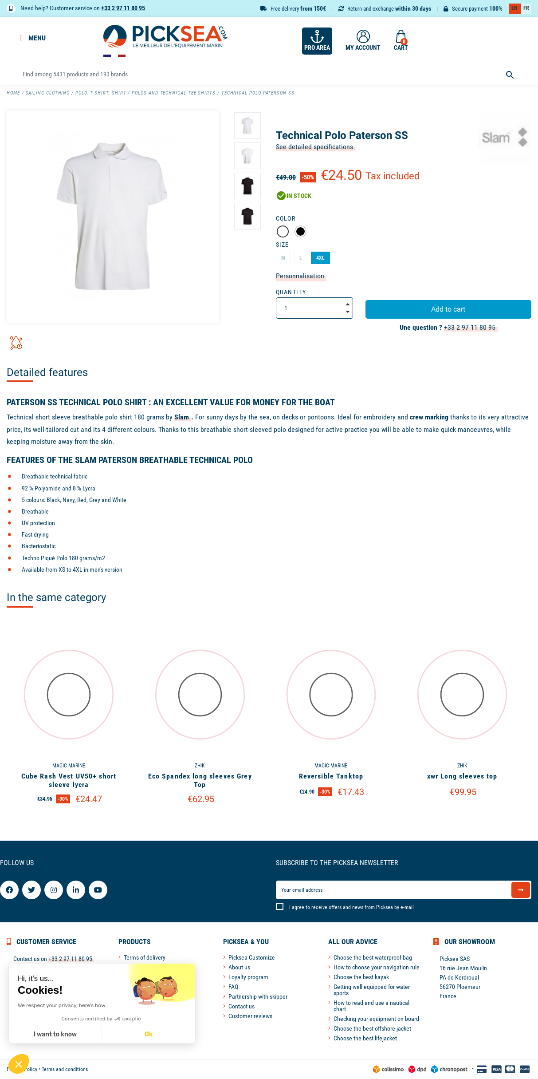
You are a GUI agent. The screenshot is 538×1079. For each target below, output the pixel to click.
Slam (181, 417)
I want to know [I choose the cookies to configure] (54, 1034)
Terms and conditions (65, 1069)
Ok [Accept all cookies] (148, 1034)
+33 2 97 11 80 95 (123, 8)
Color (286, 218)
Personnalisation (300, 276)
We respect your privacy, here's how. (61, 1005)
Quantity (291, 292)
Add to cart (448, 309)
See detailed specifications (314, 146)
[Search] (268, 74)
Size (282, 244)
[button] (18, 1064)
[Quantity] (314, 308)
